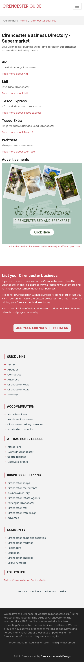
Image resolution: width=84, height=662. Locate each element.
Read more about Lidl (15, 93)
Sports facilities (15, 457)
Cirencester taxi (15, 508)
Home (23, 20)
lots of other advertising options (39, 308)
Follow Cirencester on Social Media (25, 580)
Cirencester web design (20, 513)
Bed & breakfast (15, 414)
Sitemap (11, 394)
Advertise (11, 379)
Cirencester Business (43, 20)
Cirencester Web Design (56, 656)
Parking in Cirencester (19, 503)
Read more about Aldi (15, 74)
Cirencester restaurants (20, 488)
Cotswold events (16, 462)
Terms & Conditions (30, 591)
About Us (11, 369)
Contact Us (12, 374)
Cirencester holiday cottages (23, 424)
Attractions (12, 447)
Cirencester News (16, 384)
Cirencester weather (18, 543)
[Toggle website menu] (77, 6)
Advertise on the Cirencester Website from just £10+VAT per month (45, 246)
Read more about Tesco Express (21, 113)
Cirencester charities (18, 558)
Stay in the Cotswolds (19, 429)
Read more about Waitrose (18, 151)
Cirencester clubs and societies (25, 538)
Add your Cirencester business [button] (42, 328)
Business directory (17, 493)
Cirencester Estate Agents (22, 498)
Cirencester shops (17, 483)
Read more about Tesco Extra (20, 132)
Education (12, 553)
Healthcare (12, 548)
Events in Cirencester (18, 452)
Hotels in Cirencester (18, 419)
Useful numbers (15, 563)
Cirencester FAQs (16, 389)
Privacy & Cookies (55, 591)
